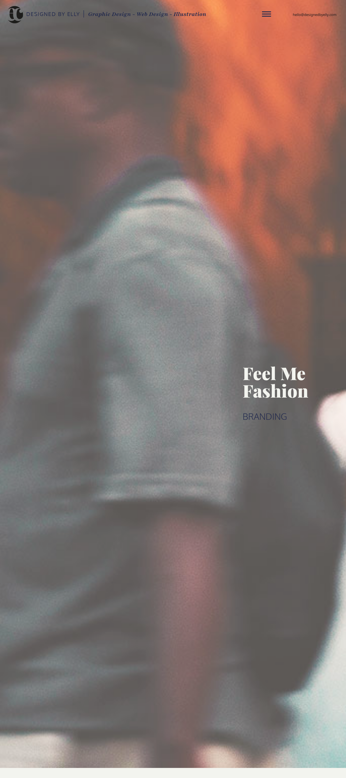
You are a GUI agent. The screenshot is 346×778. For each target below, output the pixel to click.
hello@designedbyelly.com (315, 14)
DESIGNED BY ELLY (15, 14)
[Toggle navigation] (266, 15)
